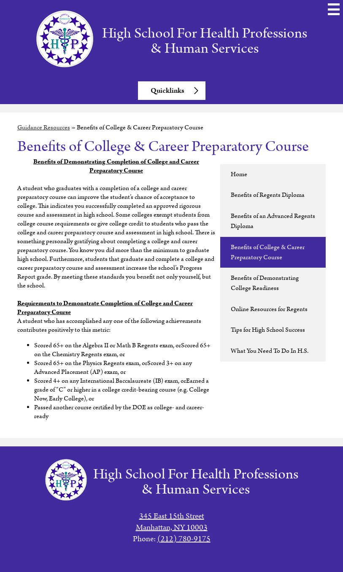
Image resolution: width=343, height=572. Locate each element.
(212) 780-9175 (184, 539)
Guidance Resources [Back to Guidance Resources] (43, 127)
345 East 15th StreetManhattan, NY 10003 (172, 521)
